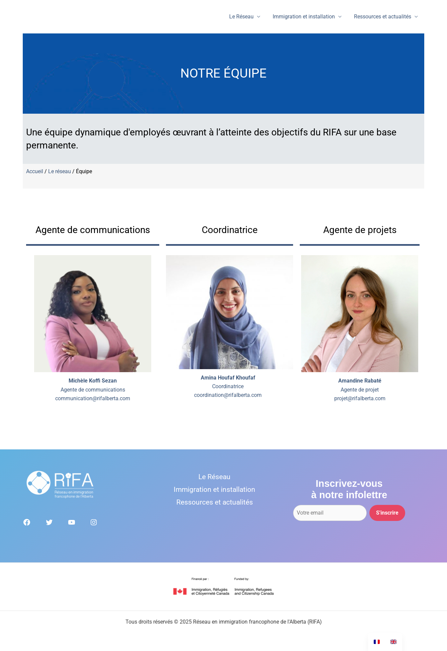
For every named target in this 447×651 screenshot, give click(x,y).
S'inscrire (387, 513)
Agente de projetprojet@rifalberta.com (359, 389)
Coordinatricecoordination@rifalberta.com (228, 386)
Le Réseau (246, 16)
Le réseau (59, 171)
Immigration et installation (306, 16)
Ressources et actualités (383, 16)
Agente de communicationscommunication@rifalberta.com (92, 389)
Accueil (34, 171)
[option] (393, 641)
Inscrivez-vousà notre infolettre (349, 489)
